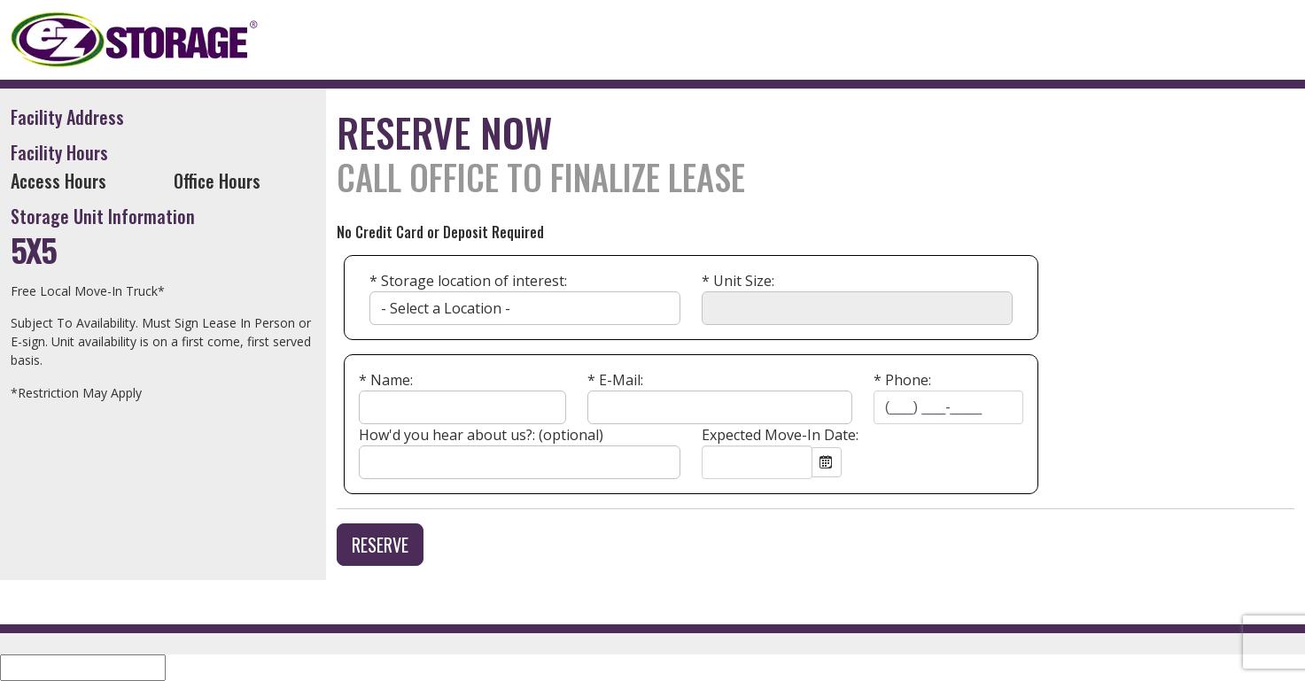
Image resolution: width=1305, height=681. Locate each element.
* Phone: (902, 380)
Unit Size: (738, 280)
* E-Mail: (615, 380)
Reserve (380, 544)
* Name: (386, 380)
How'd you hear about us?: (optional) (481, 435)
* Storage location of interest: (468, 280)
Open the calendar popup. (827, 462)
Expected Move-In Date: (780, 435)
